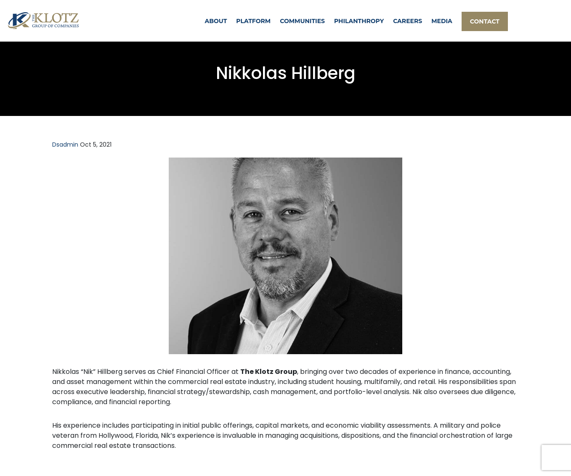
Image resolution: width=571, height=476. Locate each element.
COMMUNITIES (302, 21)
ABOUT (216, 21)
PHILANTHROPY (359, 21)
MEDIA (441, 21)
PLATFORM (253, 21)
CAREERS (407, 21)
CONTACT (484, 21)
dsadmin (65, 144)
